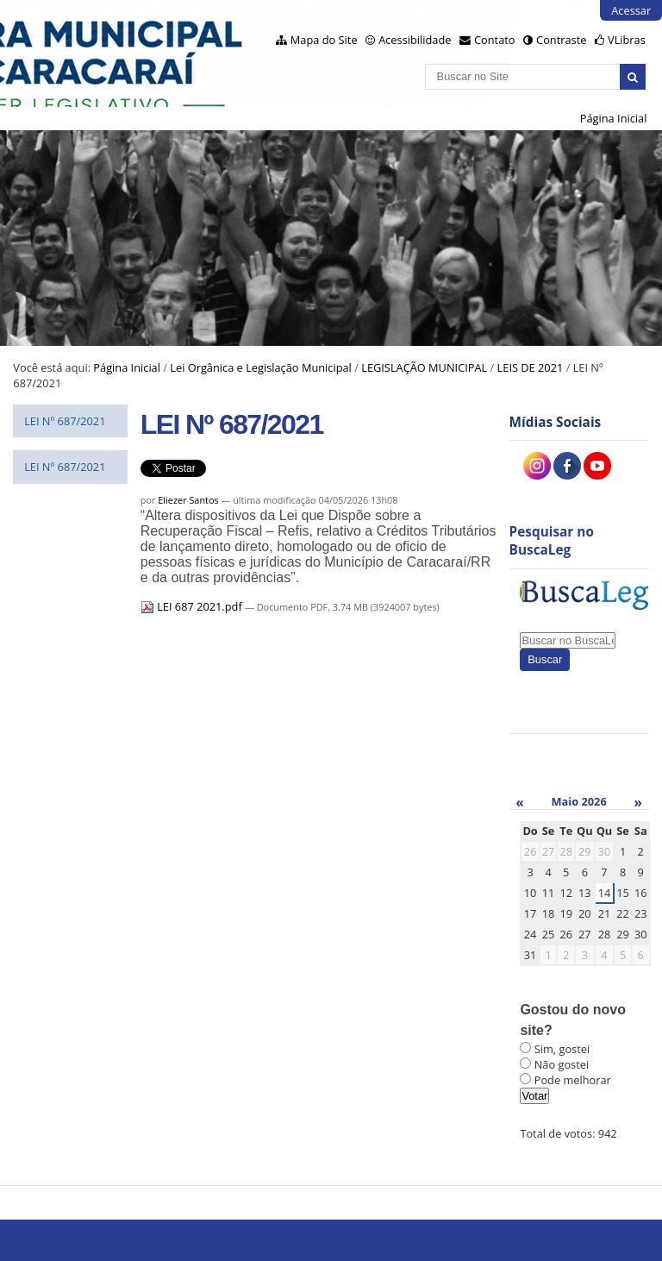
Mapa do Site (324, 39)
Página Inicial (613, 118)
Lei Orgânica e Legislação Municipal (261, 367)
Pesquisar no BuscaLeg (551, 541)
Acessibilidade (414, 39)
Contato (494, 39)
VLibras (627, 39)
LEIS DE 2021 (530, 367)
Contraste (561, 39)
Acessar (631, 10)
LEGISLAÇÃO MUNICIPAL (424, 367)
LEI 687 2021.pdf (193, 606)
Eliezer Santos (188, 499)
